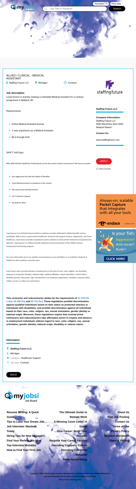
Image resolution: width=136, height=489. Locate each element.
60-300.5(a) (19, 301)
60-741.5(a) (37, 301)
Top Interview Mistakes (21, 445)
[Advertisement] (68, 32)
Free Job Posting (118, 416)
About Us (123, 412)
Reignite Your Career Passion (68, 440)
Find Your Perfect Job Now (24, 440)
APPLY (104, 161)
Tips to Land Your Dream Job (25, 421)
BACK (13, 374)
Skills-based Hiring (75, 459)
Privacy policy (75, 480)
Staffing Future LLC (106, 109)
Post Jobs (116, 4)
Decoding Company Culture (69, 445)
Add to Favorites (105, 169)
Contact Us (122, 421)
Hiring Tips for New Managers (26, 435)
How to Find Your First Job (24, 450)
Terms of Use (120, 426)
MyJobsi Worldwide (116, 435)
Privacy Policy (120, 431)
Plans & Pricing (119, 440)
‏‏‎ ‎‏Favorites (101, 3)
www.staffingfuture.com (108, 140)
